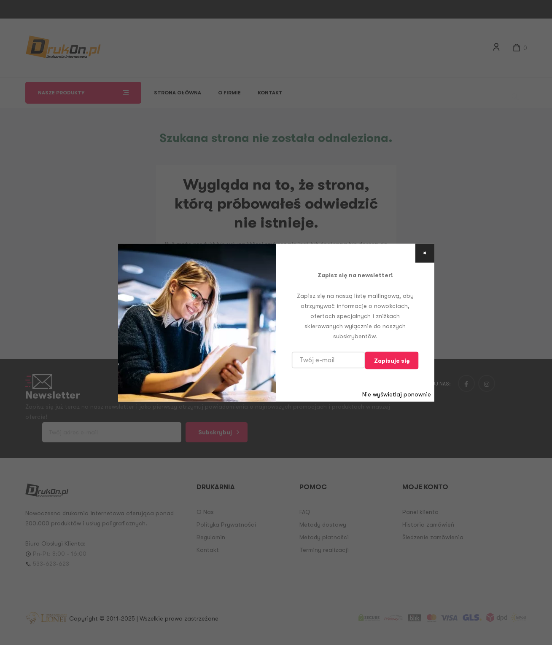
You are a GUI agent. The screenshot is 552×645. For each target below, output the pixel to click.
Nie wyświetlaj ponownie (396, 394)
